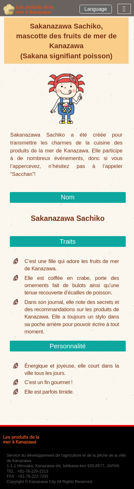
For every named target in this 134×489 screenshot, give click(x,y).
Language (95, 9)
